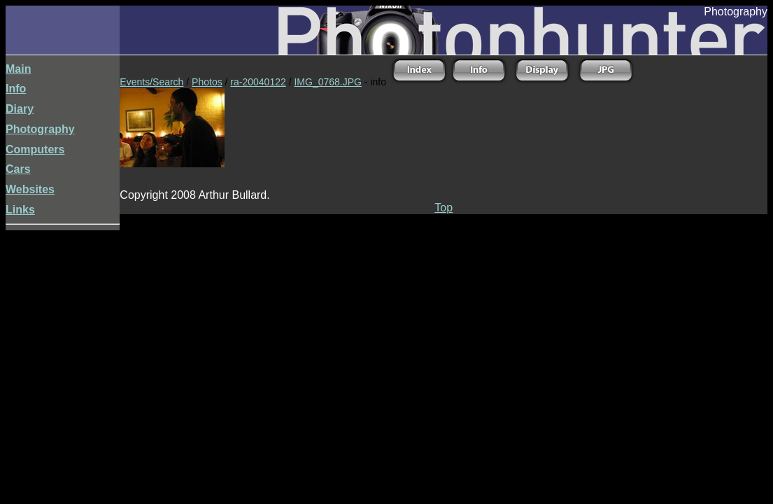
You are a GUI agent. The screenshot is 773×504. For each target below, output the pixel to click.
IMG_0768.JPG (328, 82)
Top (443, 208)
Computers (35, 149)
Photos (207, 82)
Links (20, 210)
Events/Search (151, 82)
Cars (18, 169)
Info (16, 88)
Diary (20, 109)
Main (18, 69)
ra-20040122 (257, 82)
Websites (30, 189)
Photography (40, 129)
